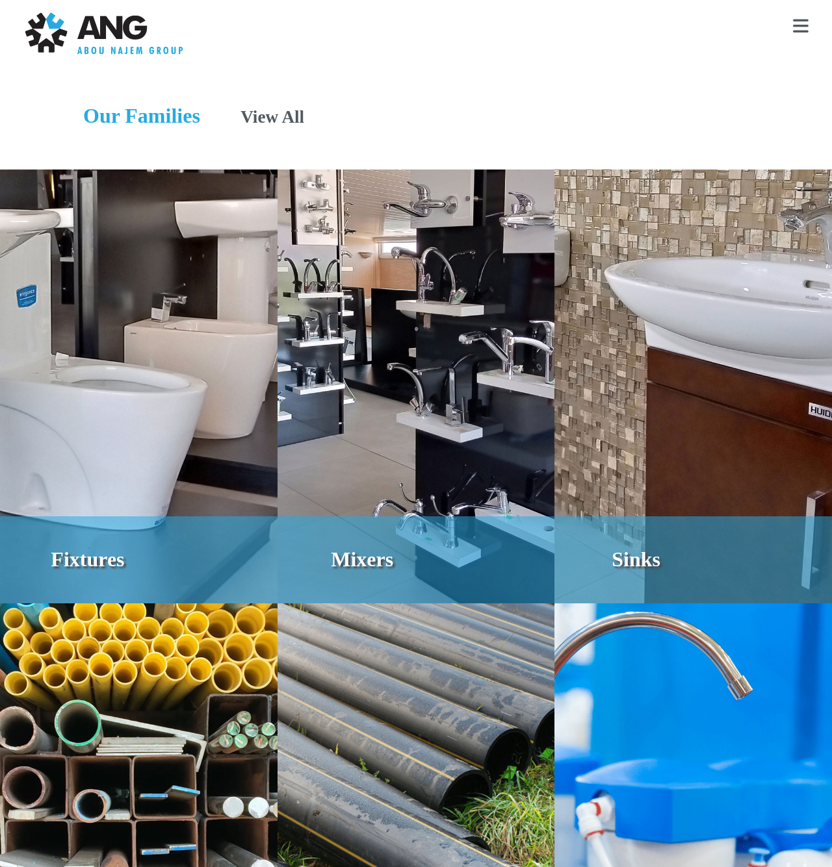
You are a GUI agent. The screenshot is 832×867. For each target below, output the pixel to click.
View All (272, 117)
